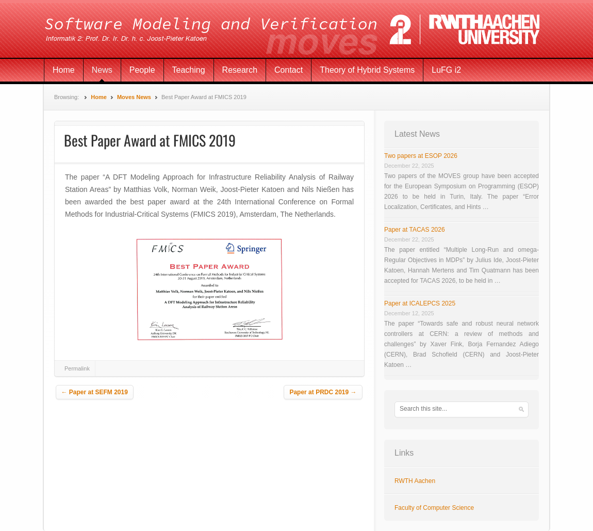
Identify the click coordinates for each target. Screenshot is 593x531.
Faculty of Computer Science (434, 507)
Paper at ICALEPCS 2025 (419, 303)
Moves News (134, 97)
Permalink (77, 368)
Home (64, 70)
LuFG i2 (446, 70)
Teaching (188, 70)
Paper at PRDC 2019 (322, 392)
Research (239, 70)
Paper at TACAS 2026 (414, 229)
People (142, 70)
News (102, 70)
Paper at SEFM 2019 (94, 392)
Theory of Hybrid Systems (367, 70)
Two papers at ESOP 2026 (420, 155)
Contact (288, 70)
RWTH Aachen (414, 481)
